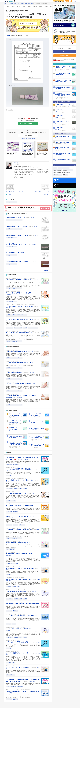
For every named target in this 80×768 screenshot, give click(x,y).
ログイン (75, 1)
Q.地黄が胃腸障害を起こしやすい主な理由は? (18, 542)
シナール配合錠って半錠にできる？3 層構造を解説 (19, 480)
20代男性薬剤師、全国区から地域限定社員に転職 (19, 553)
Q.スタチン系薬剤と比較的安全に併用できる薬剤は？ (20, 362)
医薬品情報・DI (10, 327)
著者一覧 (24, 6)
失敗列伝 (13, 500)
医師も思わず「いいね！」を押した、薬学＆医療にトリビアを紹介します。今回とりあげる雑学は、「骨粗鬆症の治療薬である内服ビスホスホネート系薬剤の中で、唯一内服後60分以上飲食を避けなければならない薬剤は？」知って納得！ (23, 696)
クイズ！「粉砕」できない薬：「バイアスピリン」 (19, 628)
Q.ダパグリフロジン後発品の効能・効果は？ (18, 642)
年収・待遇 (9, 662)
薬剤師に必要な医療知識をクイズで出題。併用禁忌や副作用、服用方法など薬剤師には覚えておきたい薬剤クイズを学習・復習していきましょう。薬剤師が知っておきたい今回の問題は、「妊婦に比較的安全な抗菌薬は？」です (23, 375)
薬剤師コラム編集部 (24, 459)
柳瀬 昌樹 (7, 569)
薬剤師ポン (8, 334)
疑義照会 (13, 314)
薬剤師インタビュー (10, 563)
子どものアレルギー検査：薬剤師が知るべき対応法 (19, 319)
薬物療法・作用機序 (18, 327)
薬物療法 (14, 624)
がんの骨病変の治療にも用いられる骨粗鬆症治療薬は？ (20, 505)
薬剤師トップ (6, 3)
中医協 (8, 686)
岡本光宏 (7, 320)
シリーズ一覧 (19, 6)
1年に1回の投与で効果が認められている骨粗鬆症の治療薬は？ (22, 603)
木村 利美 (32, 372)
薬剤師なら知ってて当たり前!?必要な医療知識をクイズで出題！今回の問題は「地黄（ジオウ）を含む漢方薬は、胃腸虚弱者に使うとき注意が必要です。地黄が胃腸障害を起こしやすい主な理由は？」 (23, 546)
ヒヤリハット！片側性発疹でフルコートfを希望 (18, 293)
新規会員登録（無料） (27, 135)
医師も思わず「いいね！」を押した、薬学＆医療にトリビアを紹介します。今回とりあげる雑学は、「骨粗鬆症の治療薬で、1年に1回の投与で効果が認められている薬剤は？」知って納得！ (23, 607)
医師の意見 (9, 586)
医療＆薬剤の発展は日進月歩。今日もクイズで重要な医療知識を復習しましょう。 (22, 365)
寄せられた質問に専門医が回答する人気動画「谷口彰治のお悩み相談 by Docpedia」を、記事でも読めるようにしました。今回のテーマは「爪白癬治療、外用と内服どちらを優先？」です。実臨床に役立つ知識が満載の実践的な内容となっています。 (23, 583)
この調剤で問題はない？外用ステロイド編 (17, 261)
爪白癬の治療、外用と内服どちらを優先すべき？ (19, 579)
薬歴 (51, 6)
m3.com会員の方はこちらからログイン (28, 138)
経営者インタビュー (58, 170)
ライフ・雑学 (9, 511)
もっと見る (46, 270)
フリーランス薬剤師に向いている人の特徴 (17, 653)
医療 (18, 586)
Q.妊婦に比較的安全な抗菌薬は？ (15, 372)
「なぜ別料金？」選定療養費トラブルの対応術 (18, 279)
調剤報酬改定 (9, 464)
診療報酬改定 (41, 6)
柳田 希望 (13, 517)
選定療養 (29, 6)
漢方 (7, 549)
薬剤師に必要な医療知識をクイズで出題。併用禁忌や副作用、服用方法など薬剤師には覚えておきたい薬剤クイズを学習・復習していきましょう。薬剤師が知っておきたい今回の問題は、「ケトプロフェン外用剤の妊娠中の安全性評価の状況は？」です (23, 387)
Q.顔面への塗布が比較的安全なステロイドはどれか (19, 351)
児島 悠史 (32, 217)
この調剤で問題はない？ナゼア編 (15, 253)
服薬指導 (46, 6)
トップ (8, 6)
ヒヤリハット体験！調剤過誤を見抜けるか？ (25, 3)
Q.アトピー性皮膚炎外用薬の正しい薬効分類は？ (19, 469)
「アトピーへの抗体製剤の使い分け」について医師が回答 (21, 615)
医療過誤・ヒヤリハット (11, 202)
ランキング (13, 6)
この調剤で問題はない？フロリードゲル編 (17, 235)
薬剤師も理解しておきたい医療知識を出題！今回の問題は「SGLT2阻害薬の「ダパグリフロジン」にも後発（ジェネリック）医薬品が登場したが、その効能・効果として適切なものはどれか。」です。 (23, 645)
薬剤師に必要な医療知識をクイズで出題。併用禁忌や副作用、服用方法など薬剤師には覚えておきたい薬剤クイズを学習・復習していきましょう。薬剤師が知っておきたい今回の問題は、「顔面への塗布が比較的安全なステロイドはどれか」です (23, 354)
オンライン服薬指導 (66, 172)
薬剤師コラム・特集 (13, 3)
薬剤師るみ (8, 307)
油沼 (33, 493)
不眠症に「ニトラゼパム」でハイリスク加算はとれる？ (20, 516)
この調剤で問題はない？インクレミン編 (17, 226)
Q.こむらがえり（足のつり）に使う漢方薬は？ (18, 667)
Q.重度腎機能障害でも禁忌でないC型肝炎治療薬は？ (20, 568)
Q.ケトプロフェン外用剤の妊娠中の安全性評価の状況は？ (21, 383)
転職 (17, 563)
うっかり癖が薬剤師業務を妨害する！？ (17, 493)
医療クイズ (35, 6)
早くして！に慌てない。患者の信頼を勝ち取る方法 (19, 332)
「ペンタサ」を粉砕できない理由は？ (16, 591)
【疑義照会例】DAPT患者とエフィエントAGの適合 (20, 306)
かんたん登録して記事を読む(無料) (28, 123)
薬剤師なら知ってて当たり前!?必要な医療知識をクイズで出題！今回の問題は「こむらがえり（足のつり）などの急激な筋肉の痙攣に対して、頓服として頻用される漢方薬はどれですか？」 (23, 671)
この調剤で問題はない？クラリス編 (15, 217)
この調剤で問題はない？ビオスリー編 (16, 244)
